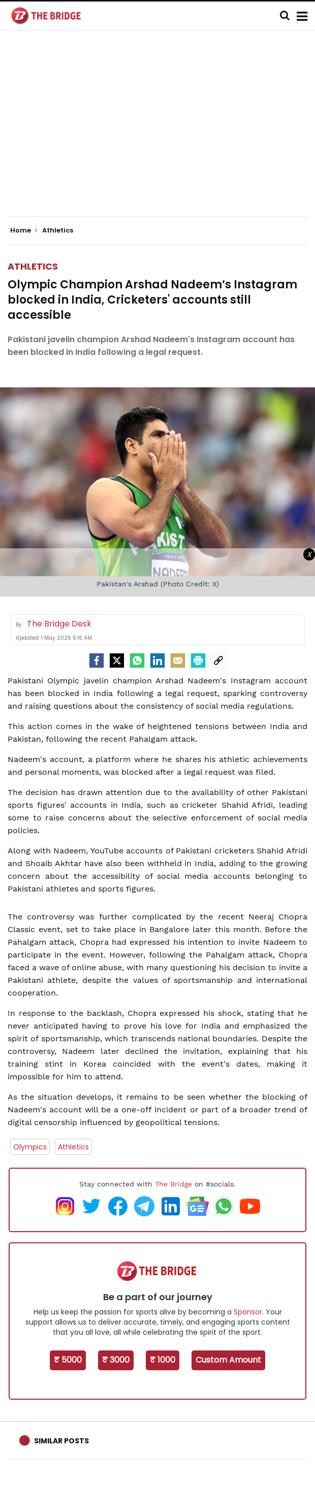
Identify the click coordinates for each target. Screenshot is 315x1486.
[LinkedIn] (157, 660)
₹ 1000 (162, 1360)
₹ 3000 (116, 1360)
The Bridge (173, 1184)
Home (24, 230)
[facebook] (96, 660)
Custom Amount (228, 1360)
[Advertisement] (161, 132)
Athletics (33, 266)
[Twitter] (116, 660)
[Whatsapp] (137, 660)
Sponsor (248, 1312)
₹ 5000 (68, 1360)
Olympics (30, 1147)
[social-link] (218, 660)
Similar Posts (61, 1441)
